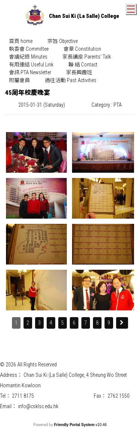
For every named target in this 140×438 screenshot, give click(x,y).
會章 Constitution (82, 49)
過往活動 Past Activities (70, 80)
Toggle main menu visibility (131, 7)
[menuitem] (20, 41)
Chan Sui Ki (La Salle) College (84, 16)
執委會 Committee (29, 49)
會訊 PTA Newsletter (30, 72)
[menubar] (70, 60)
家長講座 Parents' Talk (86, 57)
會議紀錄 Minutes (28, 57)
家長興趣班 (79, 72)
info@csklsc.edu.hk (38, 406)
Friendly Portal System (75, 425)
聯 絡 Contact (82, 65)
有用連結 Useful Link (31, 65)
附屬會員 (19, 80)
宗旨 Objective (62, 41)
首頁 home (20, 41)
